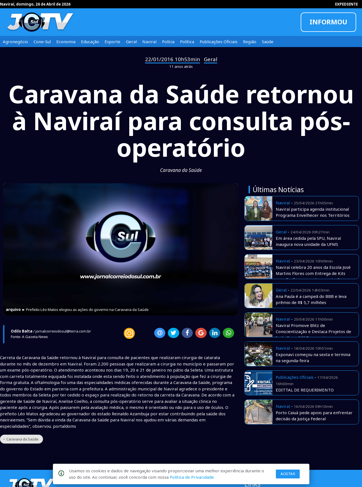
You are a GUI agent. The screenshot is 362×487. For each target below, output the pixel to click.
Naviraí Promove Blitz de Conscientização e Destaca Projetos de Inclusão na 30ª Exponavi (313, 332)
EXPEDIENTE (346, 4)
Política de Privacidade (192, 477)
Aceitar (287, 474)
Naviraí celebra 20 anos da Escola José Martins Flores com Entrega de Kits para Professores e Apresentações (313, 273)
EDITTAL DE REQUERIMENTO (305, 390)
